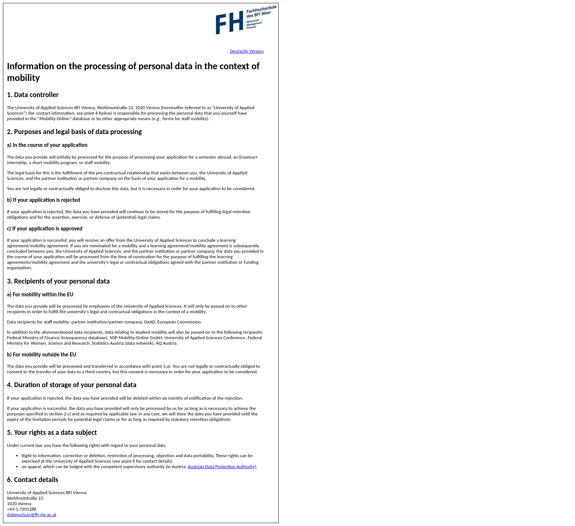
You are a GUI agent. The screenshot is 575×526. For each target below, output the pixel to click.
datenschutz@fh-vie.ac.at (31, 514)
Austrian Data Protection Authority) (222, 466)
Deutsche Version (247, 51)
